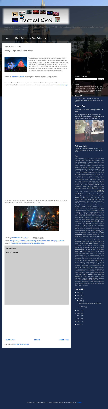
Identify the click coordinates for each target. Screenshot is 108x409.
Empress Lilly (93, 205)
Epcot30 (101, 209)
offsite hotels (84, 243)
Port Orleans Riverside (93, 255)
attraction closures (98, 165)
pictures (83, 251)
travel (102, 272)
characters (91, 178)
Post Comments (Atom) (21, 344)
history (88, 223)
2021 (79, 292)
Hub (95, 225)
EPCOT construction (98, 207)
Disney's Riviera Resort (81, 199)
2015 (79, 313)
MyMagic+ (78, 241)
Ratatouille (78, 258)
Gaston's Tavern (94, 217)
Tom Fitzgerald (97, 270)
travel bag (78, 274)
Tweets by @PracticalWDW (84, 148)
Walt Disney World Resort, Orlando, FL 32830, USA (27, 243)
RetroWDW (91, 260)
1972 (86, 158)
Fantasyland (94, 210)
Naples (87, 241)
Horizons (101, 223)
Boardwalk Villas (96, 171)
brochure (78, 174)
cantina (92, 174)
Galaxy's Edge (31, 241)
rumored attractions (80, 262)
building (83, 174)
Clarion (98, 179)
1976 (95, 158)
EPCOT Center (86, 207)
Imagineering (84, 227)
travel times (97, 274)
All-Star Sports (87, 164)
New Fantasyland (95, 241)
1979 (102, 158)
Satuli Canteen (90, 262)
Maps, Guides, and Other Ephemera (30, 38)
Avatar (85, 167)
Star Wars (61, 241)
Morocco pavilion (79, 239)
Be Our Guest (83, 169)
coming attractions (83, 181)
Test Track (89, 269)
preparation (85, 257)
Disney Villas (93, 191)
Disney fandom (86, 188)
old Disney (93, 243)
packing (102, 245)
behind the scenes (96, 169)
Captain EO (98, 174)
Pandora (85, 247)
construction (92, 181)
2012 (79, 321)
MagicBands (101, 234)
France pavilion (96, 215)
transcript (97, 272)
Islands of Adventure (86, 228)
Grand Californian (99, 219)
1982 (83, 160)
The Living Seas (96, 269)
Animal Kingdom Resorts (83, 165)
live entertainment (90, 230)
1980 (76, 160)
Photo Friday (90, 249)
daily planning (89, 184)
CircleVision (92, 179)
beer (89, 169)
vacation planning (87, 280)
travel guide (88, 274)
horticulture (78, 225)
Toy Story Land (90, 272)
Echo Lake (99, 202)
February (82, 307)
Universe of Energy (83, 278)
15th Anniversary (79, 158)
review (97, 260)
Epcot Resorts (79, 208)
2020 (79, 295)
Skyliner (91, 265)
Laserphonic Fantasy (98, 228)
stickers (102, 267)
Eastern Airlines (91, 202)
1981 (79, 160)
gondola (88, 219)
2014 (79, 316)
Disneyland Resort (84, 201)
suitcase (77, 269)
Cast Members (82, 176)
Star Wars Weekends (93, 267)
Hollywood (95, 223)
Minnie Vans (89, 238)
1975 (92, 158)
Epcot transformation (91, 208)
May (80, 301)
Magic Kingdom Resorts (90, 234)
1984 (89, 160)
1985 (92, 160)
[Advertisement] (24, 175)
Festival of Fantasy (87, 212)
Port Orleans (83, 255)
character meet (83, 178)
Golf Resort (82, 219)
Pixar (92, 251)
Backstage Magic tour (96, 167)
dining (97, 184)
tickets (80, 270)
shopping (54, 241)
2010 (79, 324)
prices (49, 241)
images (77, 227)
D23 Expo (100, 183)
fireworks (96, 212)
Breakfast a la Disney (98, 172)
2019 (79, 298)
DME (92, 201)
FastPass (101, 210)
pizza (96, 251)
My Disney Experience (97, 239)
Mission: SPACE (99, 238)
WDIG (79, 281)
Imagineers (92, 227)
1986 (96, 160)
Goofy (92, 219)
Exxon (88, 210)
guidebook (95, 221)
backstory (77, 169)
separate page (63, 85)
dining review (87, 186)
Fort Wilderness (87, 215)
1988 (102, 160)
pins (89, 251)
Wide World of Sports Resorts (90, 281)
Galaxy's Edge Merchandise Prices (89, 303)
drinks (84, 202)
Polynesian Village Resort (86, 253)
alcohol (100, 162)
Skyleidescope (84, 265)
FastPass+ (78, 212)
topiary (81, 272)
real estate (85, 258)
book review (83, 172)
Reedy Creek (92, 258)
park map (96, 247)
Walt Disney (97, 279)
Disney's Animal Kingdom (88, 196)
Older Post (64, 340)
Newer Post (9, 340)
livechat (98, 230)
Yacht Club (85, 285)
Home (7, 38)
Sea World (84, 263)
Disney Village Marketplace (82, 191)
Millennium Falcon (80, 238)
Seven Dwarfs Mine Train (96, 263)
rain (103, 257)
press (90, 257)
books (90, 172)
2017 (76, 162)
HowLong (90, 225)
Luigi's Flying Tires (92, 232)
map (76, 236)
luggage (83, 232)
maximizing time (87, 236)
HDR (83, 223)
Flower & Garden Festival (87, 214)
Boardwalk (89, 171)
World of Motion (95, 283)
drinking (80, 202)
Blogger (78, 402)
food (98, 214)
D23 (94, 183)
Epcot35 (77, 210)
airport (95, 162)
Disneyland (22, 241)
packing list (78, 247)
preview (95, 257)
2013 (79, 319)
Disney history (98, 188)
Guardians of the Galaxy (82, 221)
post (96, 88)
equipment (83, 210)
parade (90, 247)
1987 (99, 160)
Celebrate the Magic (92, 176)
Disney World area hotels (89, 194)
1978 (99, 158)
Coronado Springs (86, 183)
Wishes (81, 283)
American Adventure (98, 164)
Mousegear (88, 239)
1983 (86, 160)
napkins (83, 241)
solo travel (96, 265)
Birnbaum (83, 171)
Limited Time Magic (80, 230)
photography (100, 249)
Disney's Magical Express (96, 197)
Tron (89, 276)
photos (77, 251)
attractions (78, 167)
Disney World (14, 241)
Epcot (77, 207)
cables (88, 174)
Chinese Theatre (83, 179)
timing (91, 270)
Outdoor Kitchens (93, 245)
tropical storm (94, 276)
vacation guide (93, 278)
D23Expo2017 (79, 184)
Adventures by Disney (85, 162)
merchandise (41, 241)
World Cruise (87, 283)
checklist (97, 178)
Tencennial (83, 269)
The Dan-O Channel (17, 77)
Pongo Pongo (97, 253)
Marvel (80, 236)
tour (84, 272)
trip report (84, 276)
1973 (89, 158)
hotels (85, 225)
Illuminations (101, 225)
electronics (86, 205)
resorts (85, 260)
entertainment (100, 205)
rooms (102, 260)
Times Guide (85, 270)
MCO (94, 236)
